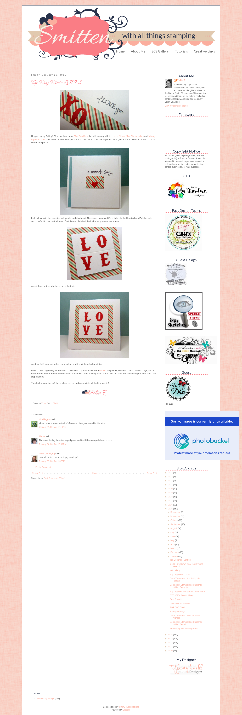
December (175, 512)
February (174, 552)
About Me (138, 51)
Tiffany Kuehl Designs (129, 707)
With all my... (176, 570)
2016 (170, 505)
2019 (170, 492)
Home (120, 51)
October (174, 520)
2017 (170, 500)
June (172, 536)
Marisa (42, 436)
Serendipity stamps (45, 698)
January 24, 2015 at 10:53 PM (52, 444)
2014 (170, 634)
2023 (170, 476)
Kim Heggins (45, 419)
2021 (170, 485)
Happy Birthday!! (177, 611)
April (172, 544)
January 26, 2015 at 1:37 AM (52, 461)
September (175, 524)
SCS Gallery (160, 51)
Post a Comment (43, 467)
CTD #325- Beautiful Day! (181, 595)
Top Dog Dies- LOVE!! (180, 574)
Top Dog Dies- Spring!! (180, 560)
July (172, 532)
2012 (170, 642)
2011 (170, 646)
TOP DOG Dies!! (177, 607)
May (172, 540)
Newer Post (37, 473)
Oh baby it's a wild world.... (182, 603)
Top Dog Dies (81, 136)
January (174, 556)
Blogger (126, 710)
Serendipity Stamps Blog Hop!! (184, 628)
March (173, 548)
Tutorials (181, 51)
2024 (170, 473)
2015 (170, 509)
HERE (102, 370)
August (173, 528)
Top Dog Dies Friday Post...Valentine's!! (188, 591)
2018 (170, 497)
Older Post (152, 473)
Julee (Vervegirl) (47, 453)
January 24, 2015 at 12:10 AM (52, 427)
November (175, 516)
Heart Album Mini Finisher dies (128, 136)
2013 (170, 638)
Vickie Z (181, 80)
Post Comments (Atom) (54, 478)
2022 (170, 480)
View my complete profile (176, 106)
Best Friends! (176, 599)
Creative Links (204, 51)
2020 (170, 488)
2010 (170, 650)
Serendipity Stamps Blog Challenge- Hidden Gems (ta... (186, 586)
